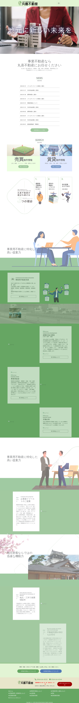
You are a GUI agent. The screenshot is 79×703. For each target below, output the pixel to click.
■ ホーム (11, 691)
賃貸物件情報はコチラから (51, 671)
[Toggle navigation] (59, 3)
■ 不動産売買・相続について (58, 691)
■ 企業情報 (32, 693)
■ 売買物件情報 (12, 695)
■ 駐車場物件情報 (55, 695)
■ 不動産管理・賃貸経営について (17, 693)
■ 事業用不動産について (36, 691)
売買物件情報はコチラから (28, 671)
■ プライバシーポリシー (15, 697)
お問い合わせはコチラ (64, 684)
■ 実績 (52, 693)
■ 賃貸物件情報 (33, 695)
